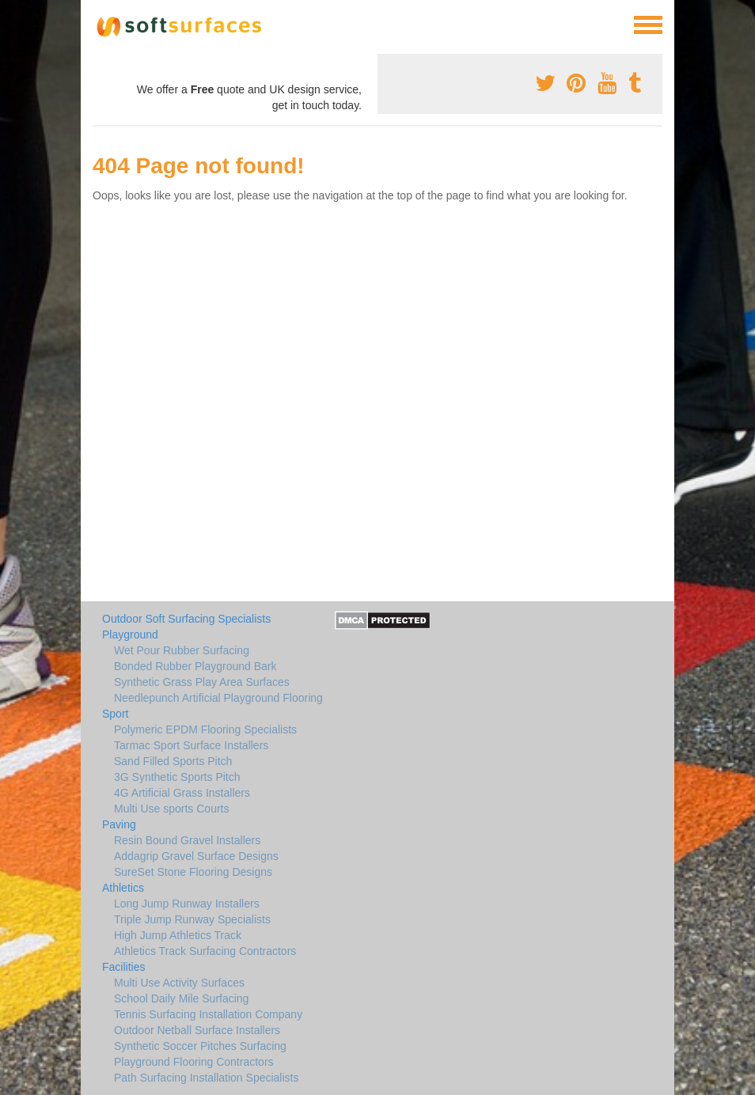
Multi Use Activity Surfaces (179, 982)
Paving (119, 824)
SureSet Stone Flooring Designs (193, 872)
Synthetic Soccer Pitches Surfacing (200, 1046)
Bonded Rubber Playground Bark (195, 666)
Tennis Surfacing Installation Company (208, 1014)
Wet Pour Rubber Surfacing (181, 650)
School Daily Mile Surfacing (181, 998)
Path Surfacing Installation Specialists (206, 1077)
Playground (130, 634)
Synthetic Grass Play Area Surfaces (202, 682)
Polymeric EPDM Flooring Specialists (205, 729)
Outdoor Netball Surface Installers (197, 1030)
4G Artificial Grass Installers (182, 792)
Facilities (123, 966)
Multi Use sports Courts (171, 808)
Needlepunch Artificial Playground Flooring (218, 697)
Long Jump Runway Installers (187, 903)
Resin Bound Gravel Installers (187, 840)
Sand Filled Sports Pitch (173, 761)
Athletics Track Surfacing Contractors (205, 951)
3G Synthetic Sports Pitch (177, 777)
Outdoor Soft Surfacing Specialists (186, 618)
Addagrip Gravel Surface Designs (196, 856)
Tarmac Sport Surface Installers (191, 745)
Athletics (123, 887)
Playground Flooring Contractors (194, 1061)
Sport (115, 713)
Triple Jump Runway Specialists (192, 919)
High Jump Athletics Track (177, 935)
